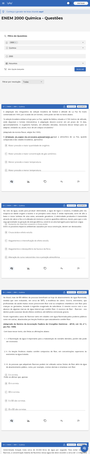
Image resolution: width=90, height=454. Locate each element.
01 (4, 107)
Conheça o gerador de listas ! (25, 11)
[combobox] (45, 42)
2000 (15, 107)
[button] (81, 3)
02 (4, 205)
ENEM (9, 107)
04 (4, 445)
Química (22, 107)
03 (4, 292)
